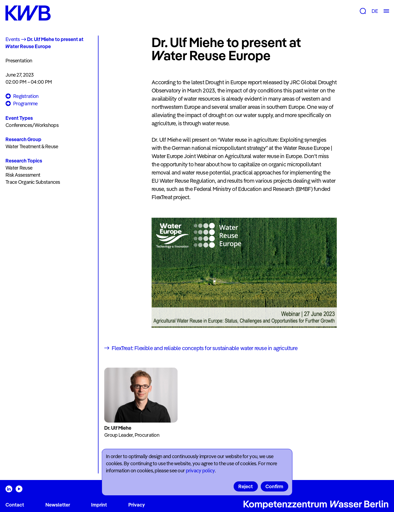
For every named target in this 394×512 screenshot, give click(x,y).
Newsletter (57, 505)
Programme (21, 103)
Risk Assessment (22, 175)
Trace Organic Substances (32, 182)
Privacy (136, 505)
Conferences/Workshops (32, 125)
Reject (245, 486)
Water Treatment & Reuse (31, 146)
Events (12, 39)
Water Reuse (18, 168)
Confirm (274, 486)
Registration (21, 96)
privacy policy (200, 470)
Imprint (99, 505)
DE (375, 11)
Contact (14, 505)
